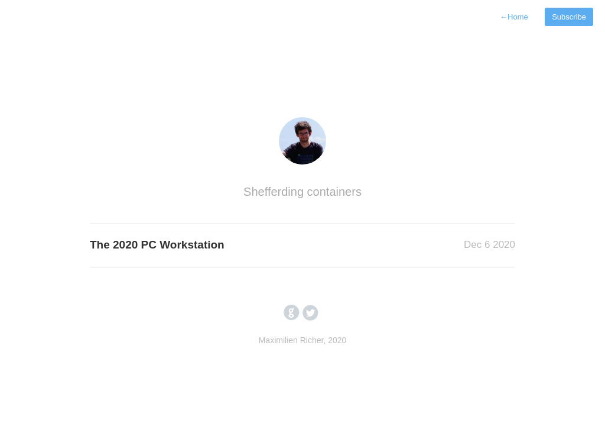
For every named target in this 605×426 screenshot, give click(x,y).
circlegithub (292, 313)
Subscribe (569, 16)
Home (514, 16)
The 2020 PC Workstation (157, 244)
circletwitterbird (310, 313)
